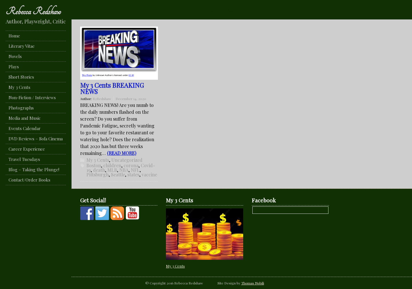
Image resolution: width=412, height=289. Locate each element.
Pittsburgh (97, 175)
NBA (123, 170)
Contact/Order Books (29, 180)
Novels (15, 56)
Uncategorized (126, 160)
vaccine (149, 175)
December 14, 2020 (131, 98)
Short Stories (21, 77)
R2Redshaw (102, 98)
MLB (112, 170)
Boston (93, 165)
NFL (135, 170)
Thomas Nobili (252, 283)
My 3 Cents (19, 87)
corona (131, 165)
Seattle (118, 175)
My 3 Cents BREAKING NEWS (112, 88)
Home (14, 36)
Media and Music (25, 118)
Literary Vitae (22, 46)
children (112, 165)
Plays (14, 66)
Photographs (21, 108)
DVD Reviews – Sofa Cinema (36, 138)
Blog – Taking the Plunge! (34, 169)
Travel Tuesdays (24, 159)
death (99, 170)
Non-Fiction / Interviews (32, 97)
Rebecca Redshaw (33, 11)
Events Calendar (25, 128)
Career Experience (27, 149)
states (133, 175)
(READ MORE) (121, 153)
